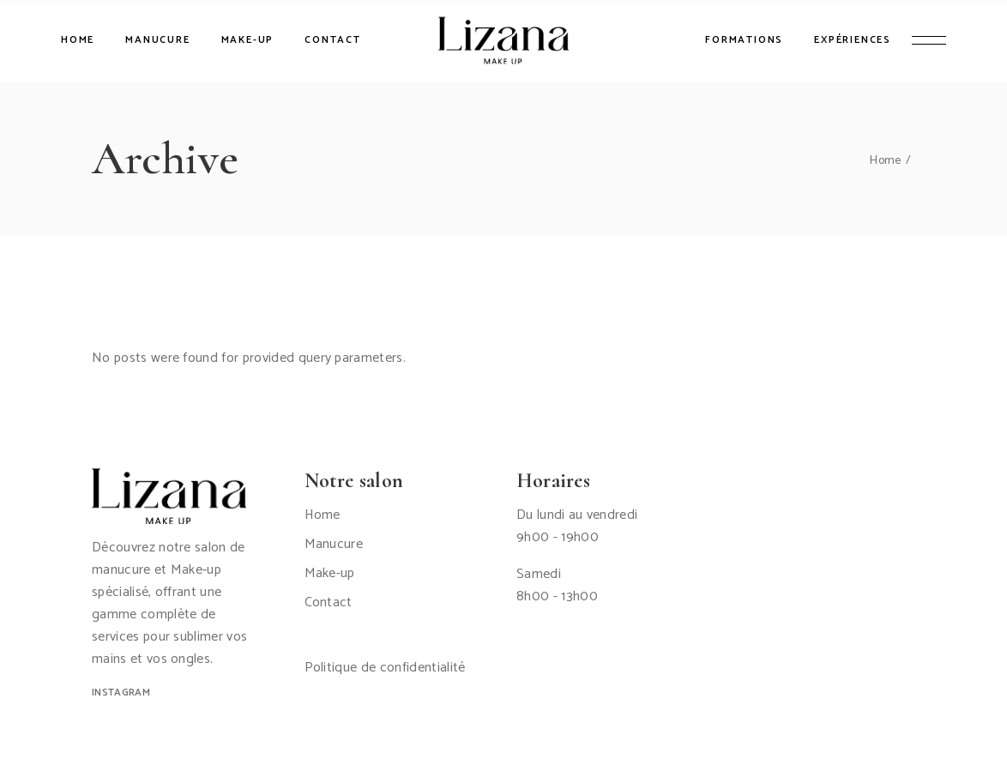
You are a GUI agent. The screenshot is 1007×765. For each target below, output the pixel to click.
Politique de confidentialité (385, 667)
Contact (329, 602)
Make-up (330, 573)
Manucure (334, 544)
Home (323, 515)
